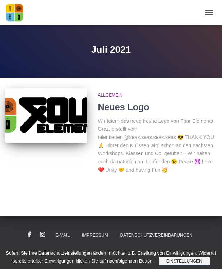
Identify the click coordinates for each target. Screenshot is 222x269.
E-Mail (62, 235)
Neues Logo (123, 107)
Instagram (42, 235)
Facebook (29, 235)
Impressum (95, 235)
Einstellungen (184, 261)
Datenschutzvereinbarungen (156, 235)
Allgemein (110, 95)
